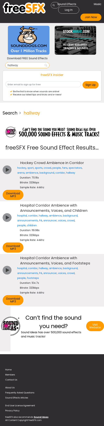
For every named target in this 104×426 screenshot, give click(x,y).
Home (8, 369)
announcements (27, 220)
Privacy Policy (12, 410)
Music (97, 4)
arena (20, 172)
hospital (22, 215)
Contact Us (11, 379)
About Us (10, 387)
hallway (70, 172)
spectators (75, 168)
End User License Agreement (20, 405)
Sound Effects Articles (16, 397)
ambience (32, 172)
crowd (47, 168)
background (47, 172)
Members (10, 374)
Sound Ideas (41, 417)
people (56, 168)
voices (62, 220)
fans (64, 168)
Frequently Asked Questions (19, 392)
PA (40, 220)
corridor (60, 172)
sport (30, 168)
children (32, 225)
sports (38, 168)
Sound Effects (66, 4)
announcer (50, 220)
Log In (69, 10)
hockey (21, 168)
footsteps (33, 278)
